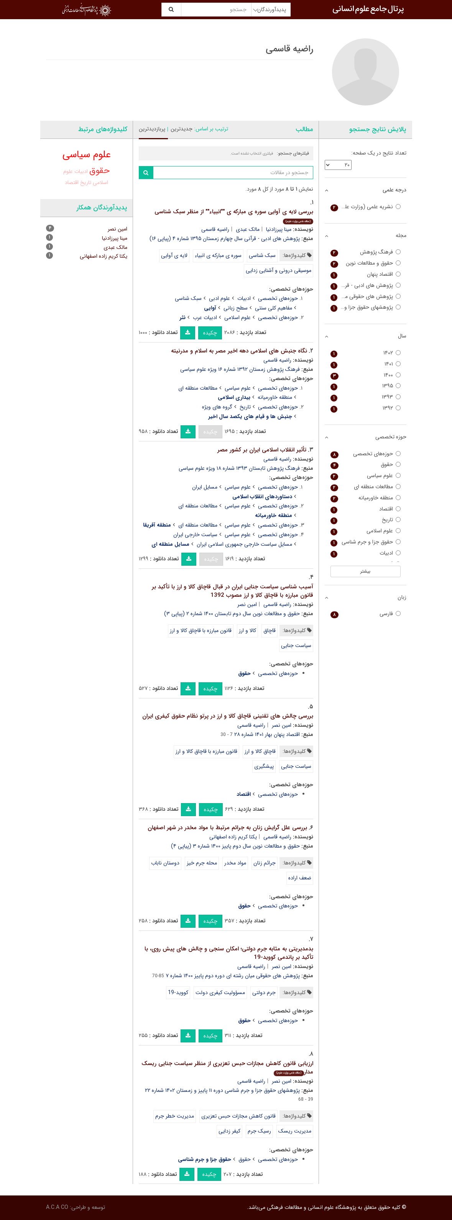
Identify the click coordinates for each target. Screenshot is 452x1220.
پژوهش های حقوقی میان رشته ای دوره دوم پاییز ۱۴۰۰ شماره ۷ (233, 975)
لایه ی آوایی (174, 255)
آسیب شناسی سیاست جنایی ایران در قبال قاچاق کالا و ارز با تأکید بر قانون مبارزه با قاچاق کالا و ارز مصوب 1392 (232, 591)
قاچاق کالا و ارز (260, 751)
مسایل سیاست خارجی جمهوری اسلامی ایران (244, 544)
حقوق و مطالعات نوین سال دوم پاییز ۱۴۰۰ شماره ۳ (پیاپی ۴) (235, 846)
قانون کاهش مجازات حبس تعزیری (238, 1116)
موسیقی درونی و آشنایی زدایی (278, 270)
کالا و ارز (247, 630)
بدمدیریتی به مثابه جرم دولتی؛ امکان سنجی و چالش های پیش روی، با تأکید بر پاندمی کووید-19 (229, 953)
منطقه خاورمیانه (275, 397)
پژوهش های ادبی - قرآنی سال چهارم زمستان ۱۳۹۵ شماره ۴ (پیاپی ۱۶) (225, 238)
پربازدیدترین (152, 129)
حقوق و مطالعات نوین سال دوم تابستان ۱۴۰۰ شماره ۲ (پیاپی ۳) (232, 613)
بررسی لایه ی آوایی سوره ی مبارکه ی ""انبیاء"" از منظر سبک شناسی (234, 215)
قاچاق (269, 630)
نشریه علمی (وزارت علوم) (365, 207)
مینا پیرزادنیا (278, 229)
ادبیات (244, 298)
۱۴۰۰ (365, 375)
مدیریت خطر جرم (174, 1116)
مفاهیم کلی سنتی (273, 308)
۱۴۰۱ (365, 364)
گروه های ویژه (217, 407)
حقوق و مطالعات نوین (365, 263)
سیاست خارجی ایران (195, 534)
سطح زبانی (236, 308)
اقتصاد (72, 182)
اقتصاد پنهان (365, 274)
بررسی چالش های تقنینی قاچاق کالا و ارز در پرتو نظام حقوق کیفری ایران (227, 716)
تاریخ (245, 407)
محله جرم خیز (202, 863)
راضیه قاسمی (215, 229)
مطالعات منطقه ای (197, 388)
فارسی (365, 613)
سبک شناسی (262, 255)
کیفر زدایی (229, 1131)
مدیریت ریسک (294, 1131)
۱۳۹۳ (365, 397)
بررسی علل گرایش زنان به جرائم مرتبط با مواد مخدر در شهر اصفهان (227, 827)
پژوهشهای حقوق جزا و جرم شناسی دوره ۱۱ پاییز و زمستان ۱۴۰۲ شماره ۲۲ (222, 1090)
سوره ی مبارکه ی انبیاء (218, 255)
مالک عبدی (248, 229)
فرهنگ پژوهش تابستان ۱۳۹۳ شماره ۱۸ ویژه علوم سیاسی (239, 468)
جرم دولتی (264, 992)
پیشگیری (264, 766)
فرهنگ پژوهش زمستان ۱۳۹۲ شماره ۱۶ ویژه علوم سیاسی (240, 369)
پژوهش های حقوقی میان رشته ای (365, 296)
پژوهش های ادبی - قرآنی (365, 285)
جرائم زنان (264, 863)
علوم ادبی (219, 298)
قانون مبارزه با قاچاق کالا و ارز (201, 630)
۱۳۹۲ (365, 408)
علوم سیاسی (238, 388)
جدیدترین (181, 129)
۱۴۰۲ (365, 353)
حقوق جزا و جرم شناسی (365, 542)
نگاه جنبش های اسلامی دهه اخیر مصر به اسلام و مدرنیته (239, 351)
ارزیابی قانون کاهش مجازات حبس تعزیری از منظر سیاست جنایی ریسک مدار (227, 1068)
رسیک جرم (259, 1131)
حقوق (244, 1159)
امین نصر (247, 604)
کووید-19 (178, 992)
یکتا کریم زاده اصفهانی (233, 837)
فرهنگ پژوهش (365, 252)
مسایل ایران (204, 487)
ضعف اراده (299, 878)
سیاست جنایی (296, 645)
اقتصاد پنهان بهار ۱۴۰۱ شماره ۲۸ (267, 734)
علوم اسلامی (237, 317)
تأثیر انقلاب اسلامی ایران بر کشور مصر (261, 449)
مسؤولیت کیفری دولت (220, 992)
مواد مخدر (235, 863)
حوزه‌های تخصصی (278, 298)
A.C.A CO (57, 1207)
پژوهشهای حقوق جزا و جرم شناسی (365, 307)
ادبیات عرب (205, 317)
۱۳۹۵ (365, 386)
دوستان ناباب (165, 863)
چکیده (210, 333)
